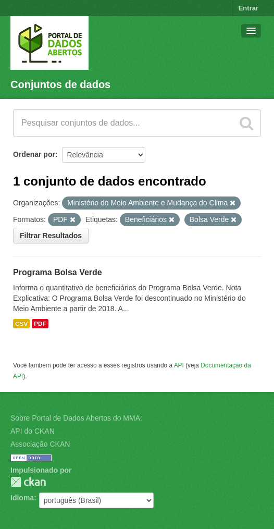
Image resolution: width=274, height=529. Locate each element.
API (179, 365)
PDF (40, 323)
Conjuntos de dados (60, 84)
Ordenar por (34, 154)
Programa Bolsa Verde (57, 272)
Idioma (22, 498)
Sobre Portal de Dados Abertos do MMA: (76, 418)
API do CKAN (32, 431)
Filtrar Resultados (51, 235)
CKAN (28, 481)
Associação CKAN (40, 444)
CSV (21, 323)
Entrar (248, 8)
